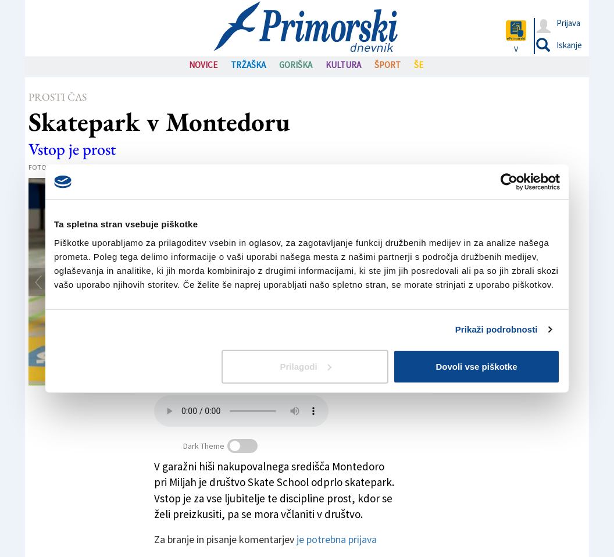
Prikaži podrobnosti (496, 329)
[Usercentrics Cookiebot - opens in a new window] (509, 182)
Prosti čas (57, 96)
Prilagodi (305, 366)
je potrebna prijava (337, 539)
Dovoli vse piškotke (476, 366)
